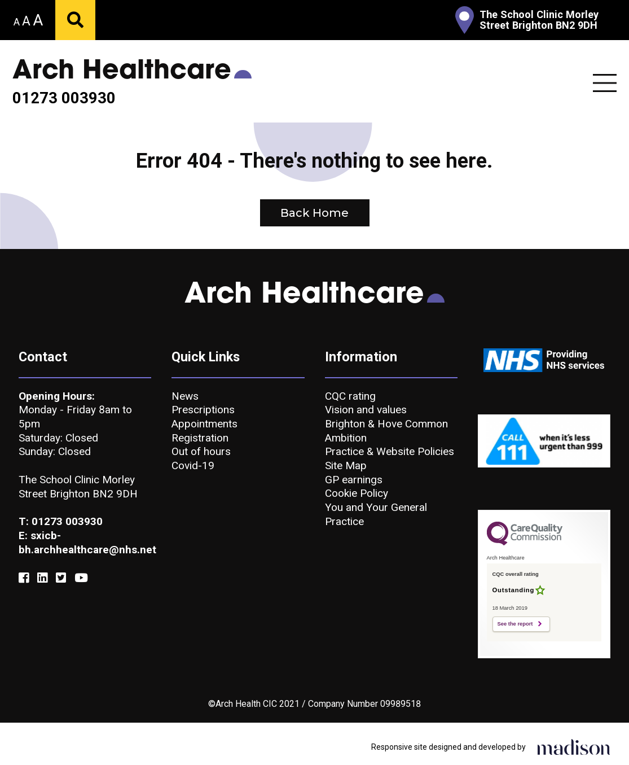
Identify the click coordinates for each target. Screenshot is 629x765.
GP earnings (353, 479)
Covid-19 (192, 465)
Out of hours (201, 451)
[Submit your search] (75, 20)
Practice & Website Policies (389, 451)
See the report (515, 624)
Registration (199, 437)
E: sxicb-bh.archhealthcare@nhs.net (85, 542)
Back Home (314, 213)
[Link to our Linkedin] (42, 578)
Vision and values (366, 409)
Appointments (204, 423)
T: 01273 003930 (61, 521)
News (185, 396)
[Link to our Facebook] (24, 578)
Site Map (346, 465)
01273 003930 (64, 98)
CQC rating (350, 396)
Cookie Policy (356, 493)
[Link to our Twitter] (61, 578)
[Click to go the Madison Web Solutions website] (573, 746)
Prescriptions (203, 409)
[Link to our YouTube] (81, 578)
